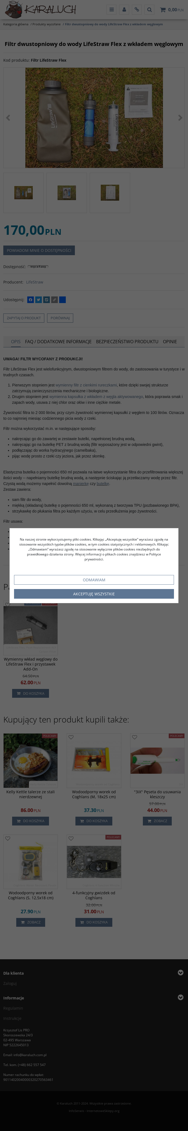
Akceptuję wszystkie (94, 593)
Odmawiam (94, 579)
